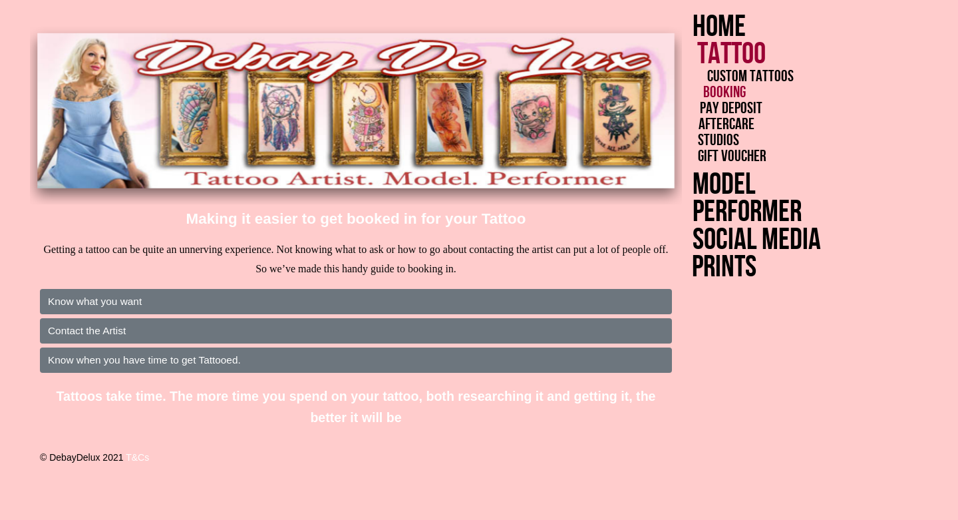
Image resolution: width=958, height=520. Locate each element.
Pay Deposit (733, 109)
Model (718, 184)
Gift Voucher (735, 156)
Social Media (737, 240)
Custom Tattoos (752, 77)
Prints (697, 267)
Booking (725, 93)
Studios (721, 140)
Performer (734, 212)
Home (719, 27)
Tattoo (735, 54)
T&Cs (137, 457)
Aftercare (729, 124)
